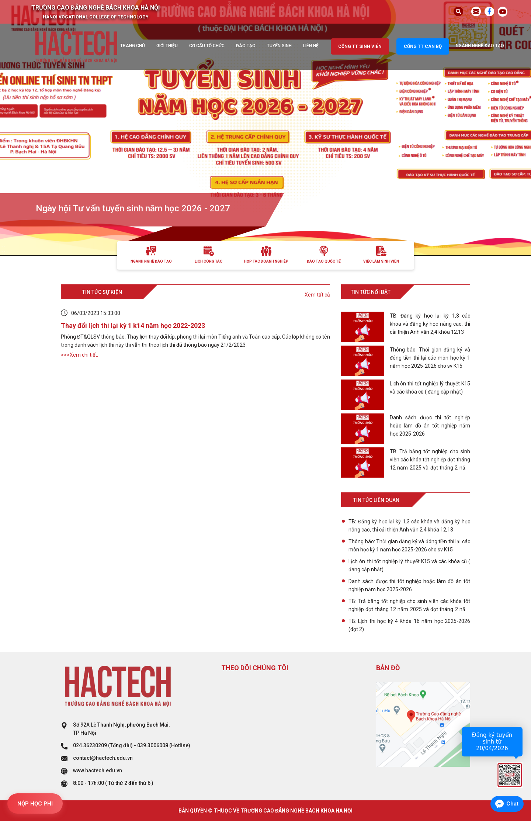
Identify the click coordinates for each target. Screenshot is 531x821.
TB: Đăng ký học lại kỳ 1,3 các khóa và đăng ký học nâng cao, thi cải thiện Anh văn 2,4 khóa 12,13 (409, 526)
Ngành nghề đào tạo (480, 45)
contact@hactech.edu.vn (103, 758)
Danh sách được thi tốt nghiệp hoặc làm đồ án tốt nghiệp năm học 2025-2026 (409, 585)
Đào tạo (246, 45)
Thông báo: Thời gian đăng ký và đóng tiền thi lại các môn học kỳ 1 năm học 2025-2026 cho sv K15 (409, 545)
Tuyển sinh (279, 45)
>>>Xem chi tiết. (79, 355)
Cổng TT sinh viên (360, 46)
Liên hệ (311, 45)
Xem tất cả (317, 295)
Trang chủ (132, 45)
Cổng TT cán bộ (423, 46)
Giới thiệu (167, 45)
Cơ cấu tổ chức (207, 45)
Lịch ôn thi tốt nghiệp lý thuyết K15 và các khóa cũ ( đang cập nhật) (409, 565)
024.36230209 (90, 745)
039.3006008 (152, 745)
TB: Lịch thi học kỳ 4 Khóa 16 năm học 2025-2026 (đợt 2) (409, 625)
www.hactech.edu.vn (97, 770)
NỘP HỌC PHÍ (35, 803)
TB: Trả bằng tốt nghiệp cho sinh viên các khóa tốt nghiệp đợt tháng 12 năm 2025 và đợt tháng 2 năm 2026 (409, 605)
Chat (512, 803)
